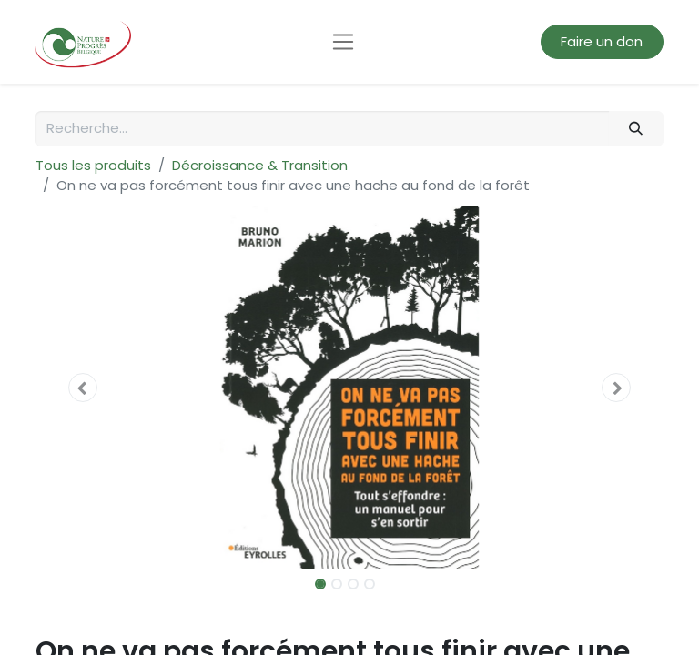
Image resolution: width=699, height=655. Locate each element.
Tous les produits (93, 165)
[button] (82, 387)
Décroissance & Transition (260, 165)
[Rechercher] (636, 128)
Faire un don (602, 41)
